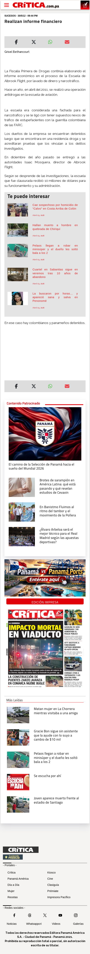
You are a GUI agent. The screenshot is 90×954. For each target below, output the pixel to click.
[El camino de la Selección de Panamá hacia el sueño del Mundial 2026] (45, 433)
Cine (50, 878)
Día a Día (13, 884)
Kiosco (51, 872)
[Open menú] (7, 5)
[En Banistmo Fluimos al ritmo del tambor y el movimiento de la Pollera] (22, 511)
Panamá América (18, 878)
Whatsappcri (34, 923)
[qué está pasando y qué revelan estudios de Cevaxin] (22, 487)
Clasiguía (53, 884)
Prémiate (53, 891)
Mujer (11, 891)
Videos (56, 923)
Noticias (12, 923)
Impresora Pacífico (59, 897)
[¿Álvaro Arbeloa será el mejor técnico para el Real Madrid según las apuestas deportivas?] (22, 536)
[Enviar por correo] (67, 42)
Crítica (12, 872)
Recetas (13, 897)
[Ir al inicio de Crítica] (36, 5)
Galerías (78, 923)
